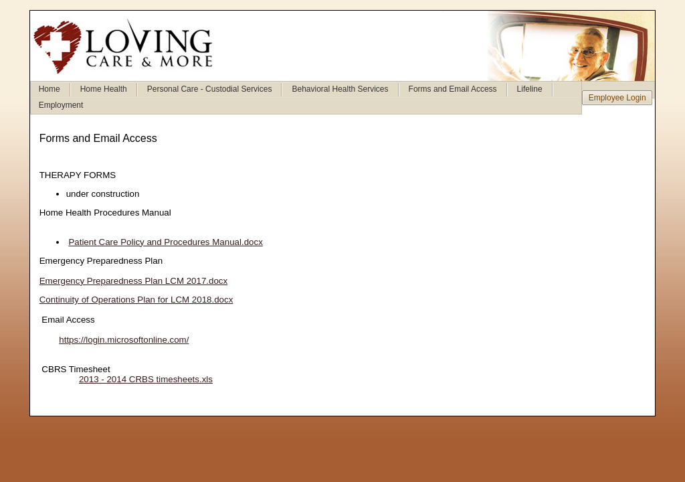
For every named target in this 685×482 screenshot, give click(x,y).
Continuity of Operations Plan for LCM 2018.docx (136, 300)
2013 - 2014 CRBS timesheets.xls (146, 379)
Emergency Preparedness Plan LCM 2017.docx (133, 281)
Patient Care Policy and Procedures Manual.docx (165, 242)
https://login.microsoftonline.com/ (114, 340)
